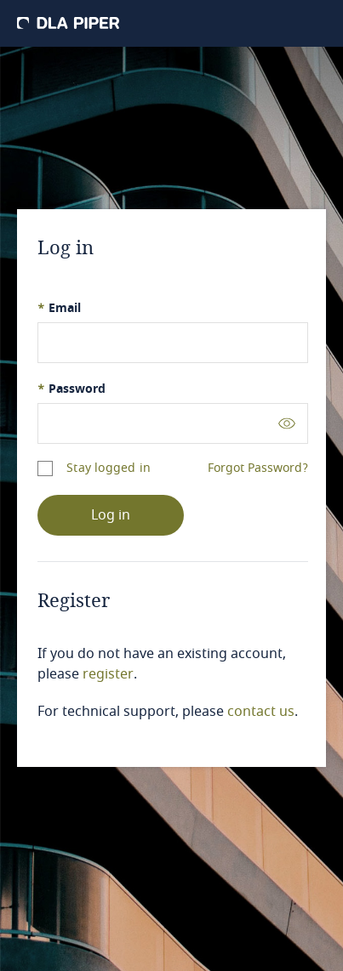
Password (71, 389)
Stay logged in (108, 468)
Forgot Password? (258, 468)
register (108, 674)
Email (59, 308)
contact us (260, 711)
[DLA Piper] (68, 23)
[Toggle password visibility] (287, 423)
